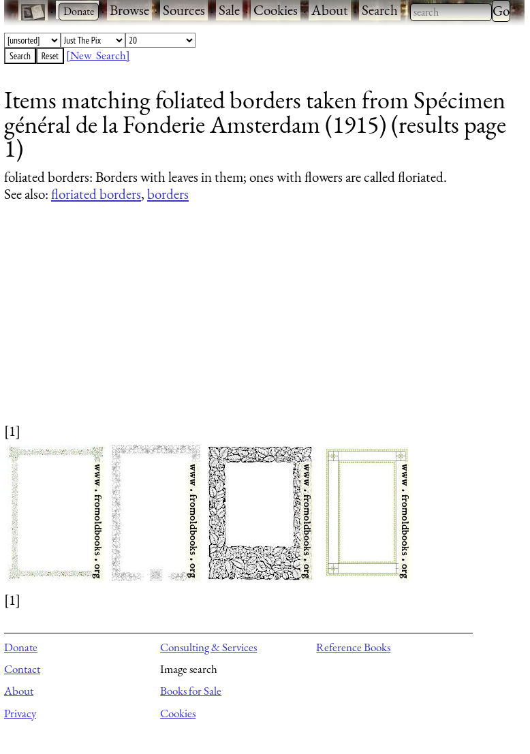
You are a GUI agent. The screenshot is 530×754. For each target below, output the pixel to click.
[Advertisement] (256, 325)
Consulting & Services (208, 647)
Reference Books (353, 647)
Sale (229, 10)
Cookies (275, 10)
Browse (129, 10)
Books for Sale (190, 690)
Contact (22, 668)
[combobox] (451, 12)
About (329, 10)
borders (168, 194)
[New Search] (98, 55)
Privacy (20, 713)
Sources (184, 10)
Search (380, 10)
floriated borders (96, 194)
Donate (20, 647)
